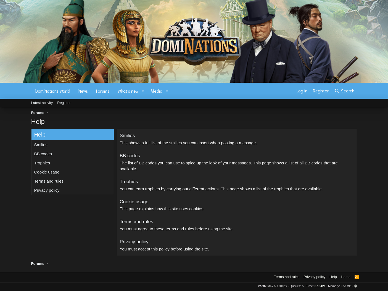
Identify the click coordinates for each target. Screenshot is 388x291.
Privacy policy (47, 190)
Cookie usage (47, 172)
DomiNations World (52, 91)
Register (63, 103)
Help (333, 277)
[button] (143, 91)
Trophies (42, 163)
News (83, 91)
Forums (102, 91)
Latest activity (42, 103)
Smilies (40, 144)
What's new (128, 91)
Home (345, 277)
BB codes (43, 153)
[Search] (344, 91)
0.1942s (320, 286)
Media (156, 91)
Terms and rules (49, 181)
